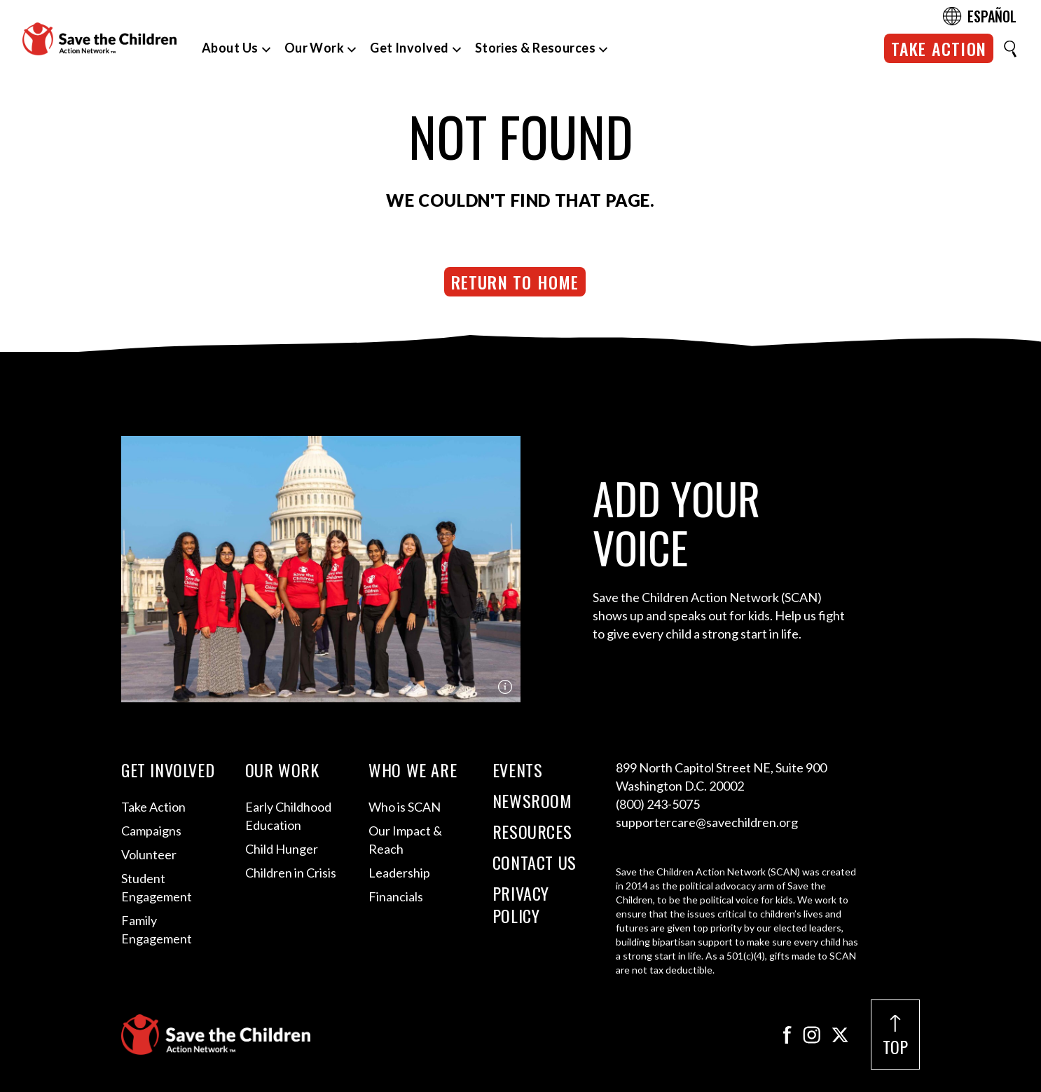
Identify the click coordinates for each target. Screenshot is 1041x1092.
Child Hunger (281, 848)
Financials (395, 896)
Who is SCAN (404, 806)
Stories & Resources (535, 47)
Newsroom (532, 800)
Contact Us (534, 862)
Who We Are (412, 769)
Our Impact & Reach (405, 839)
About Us (230, 47)
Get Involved (409, 47)
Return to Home (515, 281)
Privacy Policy (520, 904)
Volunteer (149, 854)
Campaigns (151, 830)
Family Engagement (156, 929)
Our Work (314, 47)
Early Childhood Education (288, 816)
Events (517, 769)
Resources (532, 831)
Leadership (399, 872)
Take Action (938, 48)
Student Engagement (156, 887)
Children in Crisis (290, 872)
